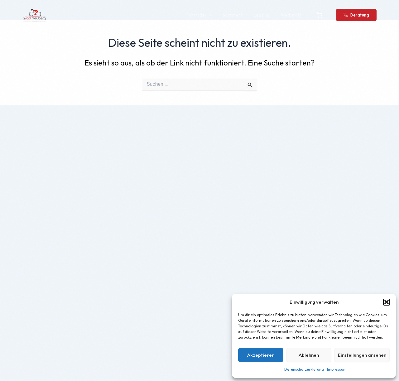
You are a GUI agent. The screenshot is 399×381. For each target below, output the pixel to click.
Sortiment (233, 14)
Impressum (337, 369)
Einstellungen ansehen (362, 355)
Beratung (356, 14)
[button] (386, 302)
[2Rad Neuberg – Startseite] (34, 14)
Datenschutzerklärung (304, 369)
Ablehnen (309, 355)
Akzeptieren (260, 355)
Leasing (262, 14)
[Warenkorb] (319, 15)
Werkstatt (291, 14)
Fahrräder (199, 14)
